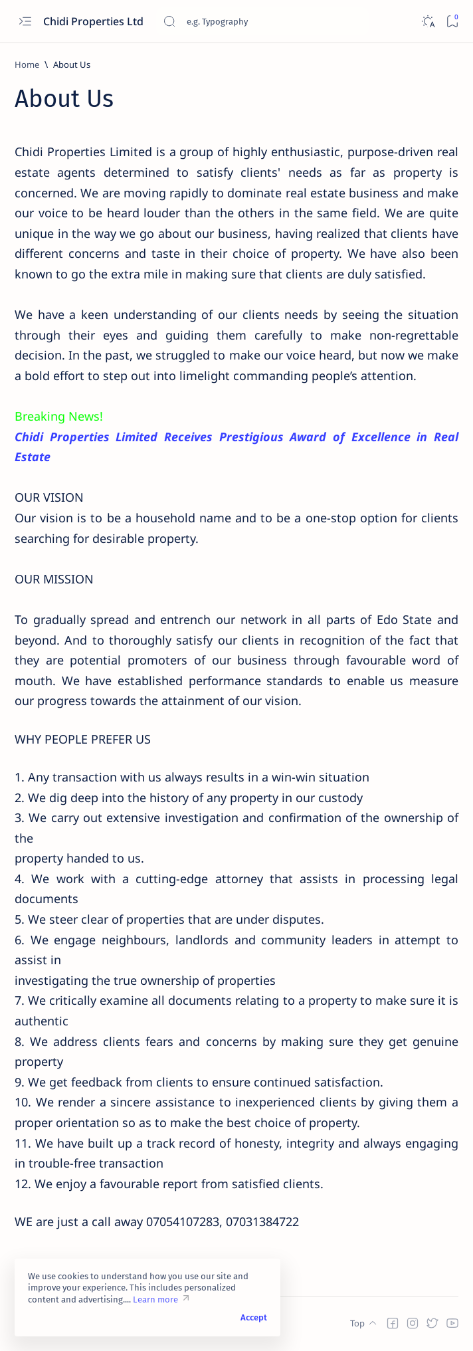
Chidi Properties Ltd (94, 21)
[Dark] (427, 21)
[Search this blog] (262, 21)
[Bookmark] (452, 21)
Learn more (155, 1299)
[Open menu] (25, 21)
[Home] (27, 64)
